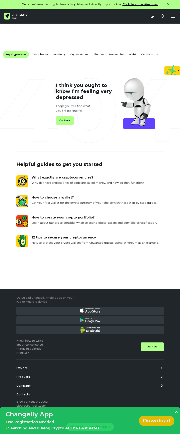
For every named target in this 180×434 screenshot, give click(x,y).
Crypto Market (79, 54)
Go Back (64, 120)
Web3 (132, 54)
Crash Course (149, 54)
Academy (59, 54)
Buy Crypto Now (15, 54)
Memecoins (116, 54)
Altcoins (98, 54)
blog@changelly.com (31, 405)
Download (156, 421)
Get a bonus (41, 54)
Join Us (152, 346)
